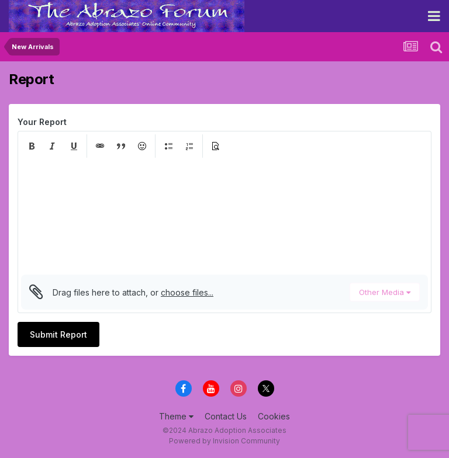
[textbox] (224, 216)
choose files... (187, 292)
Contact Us (226, 416)
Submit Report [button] (58, 334)
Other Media (384, 292)
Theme (176, 416)
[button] (31, 146)
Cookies (274, 416)
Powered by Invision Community (224, 440)
